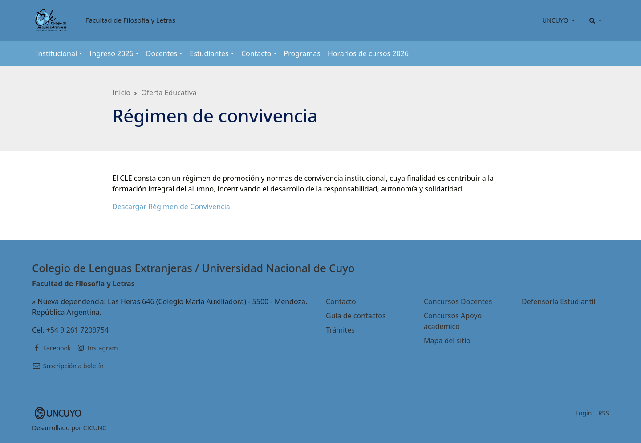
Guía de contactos (356, 316)
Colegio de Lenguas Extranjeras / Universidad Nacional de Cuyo (193, 267)
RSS (603, 413)
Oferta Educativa (169, 93)
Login (584, 413)
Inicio (121, 93)
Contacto (341, 301)
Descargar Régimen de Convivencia (171, 206)
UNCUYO (556, 20)
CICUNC (94, 427)
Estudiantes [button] (209, 53)
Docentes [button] (161, 53)
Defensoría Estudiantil (558, 301)
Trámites (340, 330)
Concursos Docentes (458, 301)
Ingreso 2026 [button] (111, 53)
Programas (302, 53)
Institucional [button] (56, 53)
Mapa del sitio (447, 340)
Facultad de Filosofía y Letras (130, 20)
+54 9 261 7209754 (77, 330)
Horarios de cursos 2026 (368, 53)
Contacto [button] (256, 53)
